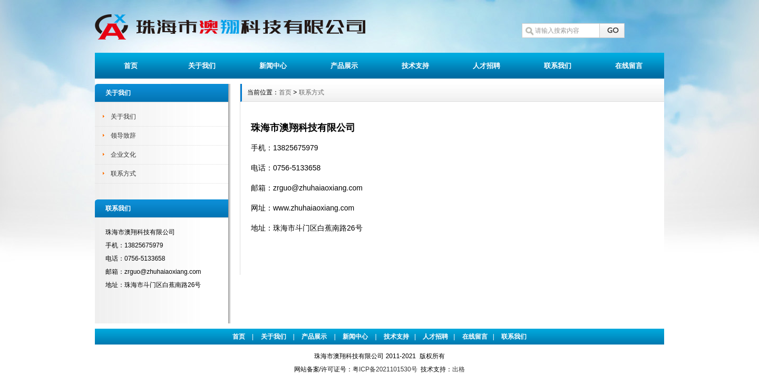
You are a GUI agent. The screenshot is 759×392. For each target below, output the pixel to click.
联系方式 (123, 173)
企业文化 (123, 154)
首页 (131, 66)
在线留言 (629, 66)
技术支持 (415, 66)
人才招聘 (486, 66)
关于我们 (202, 66)
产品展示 (344, 66)
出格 (458, 369)
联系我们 (557, 66)
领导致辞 (123, 135)
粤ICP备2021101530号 (385, 369)
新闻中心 (273, 66)
